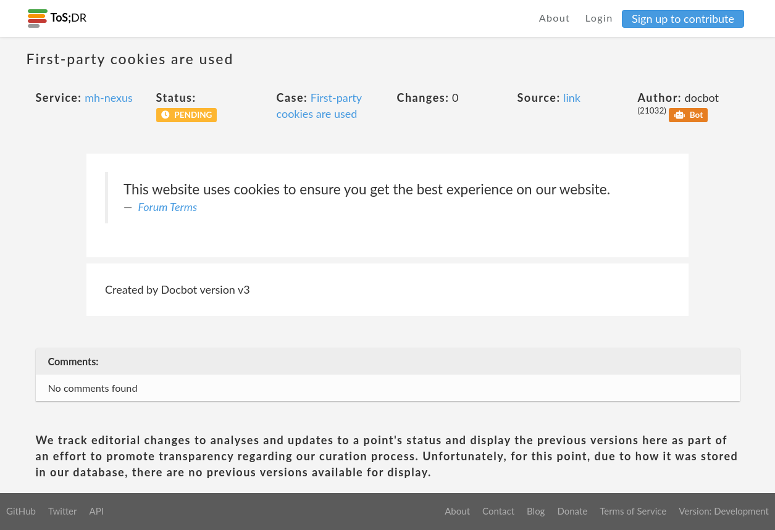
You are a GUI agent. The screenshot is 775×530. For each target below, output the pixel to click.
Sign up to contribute (683, 18)
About (555, 17)
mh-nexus (109, 97)
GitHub (21, 510)
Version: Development (724, 510)
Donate (572, 510)
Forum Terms (168, 206)
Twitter (62, 510)
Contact (498, 510)
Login (599, 17)
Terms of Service (633, 510)
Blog (536, 510)
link (571, 97)
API (96, 510)
